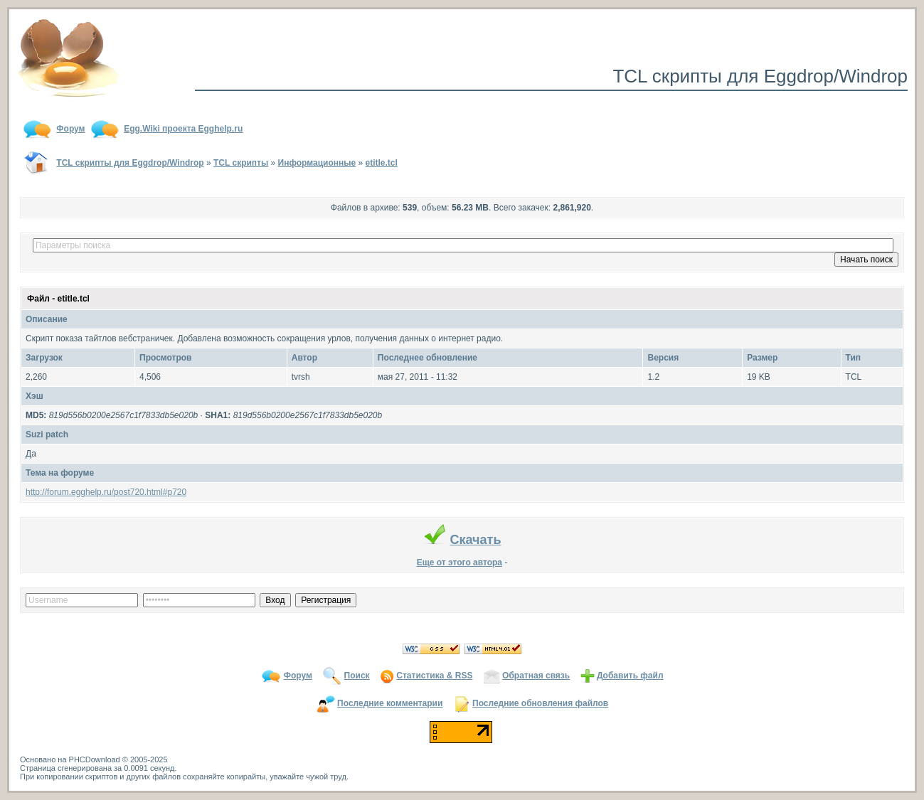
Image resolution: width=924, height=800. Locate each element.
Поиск (357, 676)
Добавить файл (630, 676)
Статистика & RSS (434, 676)
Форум (298, 676)
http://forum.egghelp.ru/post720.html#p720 (106, 492)
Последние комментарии (389, 703)
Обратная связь (536, 676)
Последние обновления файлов (540, 703)
